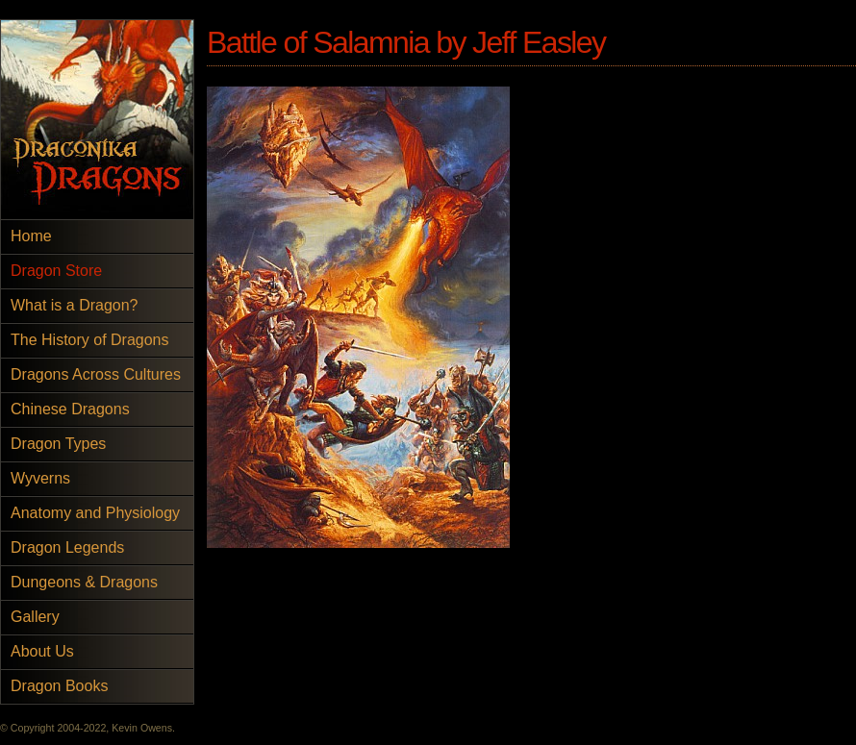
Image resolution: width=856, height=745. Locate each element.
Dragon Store (56, 270)
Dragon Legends (67, 547)
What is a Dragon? (74, 305)
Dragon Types (58, 443)
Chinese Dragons (70, 409)
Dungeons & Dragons (84, 582)
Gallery (35, 616)
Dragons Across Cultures (96, 374)
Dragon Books (59, 686)
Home (31, 236)
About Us (42, 651)
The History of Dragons (90, 340)
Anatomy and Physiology (95, 513)
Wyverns (40, 478)
